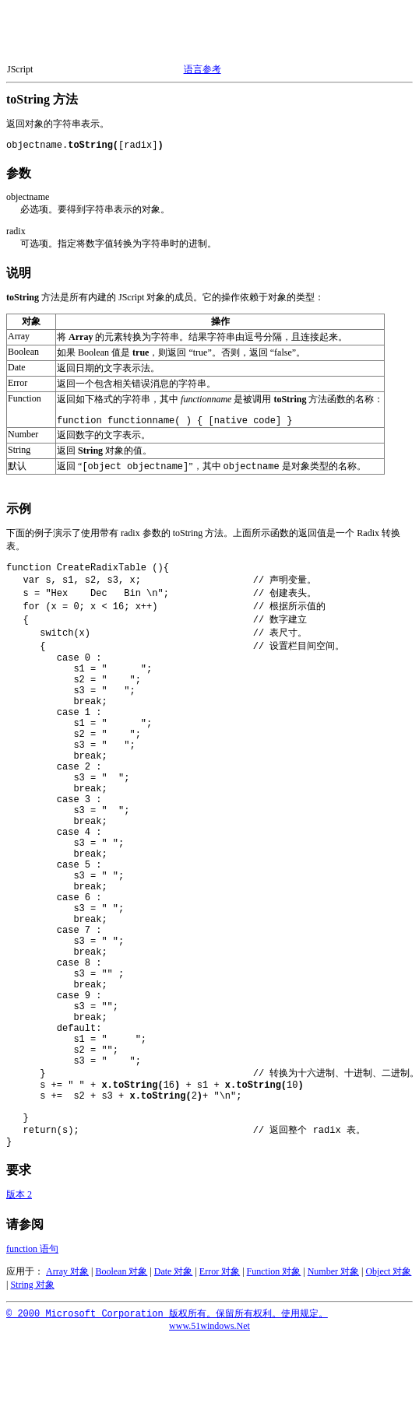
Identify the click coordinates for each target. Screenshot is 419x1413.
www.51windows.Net (209, 1334)
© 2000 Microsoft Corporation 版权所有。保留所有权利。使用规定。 (167, 1322)
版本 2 (19, 1202)
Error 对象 (219, 1280)
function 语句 (32, 1257)
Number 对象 (333, 1280)
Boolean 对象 (121, 1280)
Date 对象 (173, 1280)
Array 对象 (67, 1280)
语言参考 (202, 69)
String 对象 (32, 1293)
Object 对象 (388, 1280)
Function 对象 (274, 1280)
